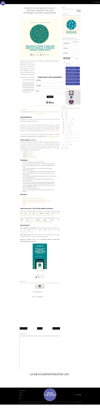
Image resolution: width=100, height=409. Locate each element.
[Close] (65, 62)
